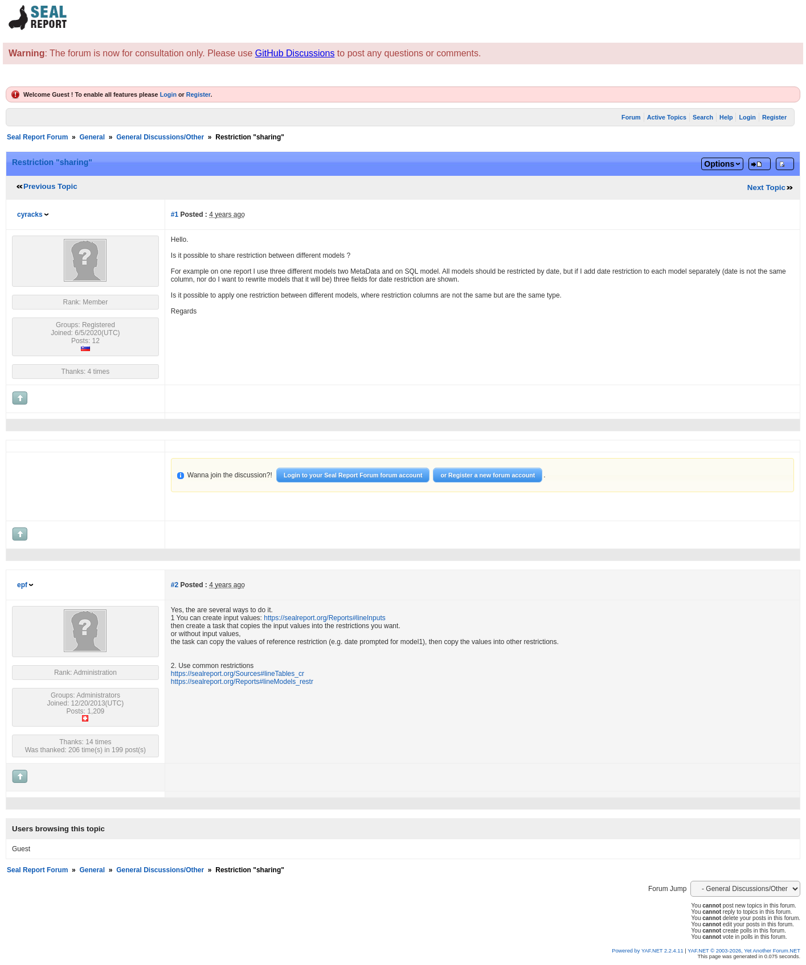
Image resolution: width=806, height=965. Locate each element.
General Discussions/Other (160, 137)
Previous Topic (50, 186)
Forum (631, 117)
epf (22, 585)
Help (726, 117)
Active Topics (666, 117)
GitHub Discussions (295, 53)
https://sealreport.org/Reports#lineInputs (324, 618)
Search (703, 117)
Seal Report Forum (37, 137)
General (92, 137)
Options (719, 163)
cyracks (30, 214)
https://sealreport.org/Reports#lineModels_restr (242, 682)
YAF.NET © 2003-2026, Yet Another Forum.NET (744, 951)
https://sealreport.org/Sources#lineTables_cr (237, 674)
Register (198, 94)
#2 (174, 585)
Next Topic (766, 187)
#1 (174, 214)
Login (168, 94)
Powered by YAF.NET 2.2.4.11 (648, 951)
